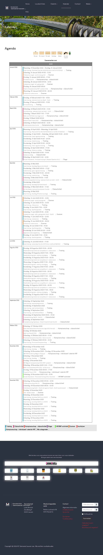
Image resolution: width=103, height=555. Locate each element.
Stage (50, 426)
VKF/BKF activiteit (62, 426)
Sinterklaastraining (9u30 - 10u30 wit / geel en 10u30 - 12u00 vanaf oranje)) (45, 388)
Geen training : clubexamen (31, 205)
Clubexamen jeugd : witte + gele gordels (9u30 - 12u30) (39, 214)
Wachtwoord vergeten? (90, 527)
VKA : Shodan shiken (29, 392)
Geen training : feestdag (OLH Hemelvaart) (35, 184)
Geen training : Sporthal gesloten (32, 209)
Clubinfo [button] (54, 4)
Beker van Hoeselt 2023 (30, 333)
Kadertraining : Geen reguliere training (34, 136)
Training (9, 426)
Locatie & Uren (40, 4)
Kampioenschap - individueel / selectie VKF (20, 429)
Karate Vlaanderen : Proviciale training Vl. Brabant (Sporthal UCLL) (42, 159)
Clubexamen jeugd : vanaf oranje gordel (34, 75)
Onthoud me (88, 514)
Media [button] (88, 4)
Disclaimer (66, 516)
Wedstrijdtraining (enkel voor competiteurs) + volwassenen (40, 250)
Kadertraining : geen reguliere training (34, 170)
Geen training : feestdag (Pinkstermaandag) (36, 194)
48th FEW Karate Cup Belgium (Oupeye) (34, 353)
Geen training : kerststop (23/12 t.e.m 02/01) (36, 397)
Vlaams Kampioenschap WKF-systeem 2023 (36, 89)
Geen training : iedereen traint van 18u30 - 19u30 (37, 100)
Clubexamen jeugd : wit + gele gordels (34, 84)
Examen (72, 426)
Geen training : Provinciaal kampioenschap (35, 342)
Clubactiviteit (19, 426)
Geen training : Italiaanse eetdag (33, 150)
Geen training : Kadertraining (32, 141)
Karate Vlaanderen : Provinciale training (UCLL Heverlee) (39, 376)
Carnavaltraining (28, 104)
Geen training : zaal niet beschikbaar (34, 308)
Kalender (66, 4)
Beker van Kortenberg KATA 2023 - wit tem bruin (37, 367)
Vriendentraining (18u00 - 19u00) (33, 317)
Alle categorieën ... (43, 429)
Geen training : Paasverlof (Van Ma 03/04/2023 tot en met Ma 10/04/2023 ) (44, 132)
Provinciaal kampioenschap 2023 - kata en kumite (37, 338)
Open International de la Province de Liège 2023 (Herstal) (39, 328)
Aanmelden (87, 518)
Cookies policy (67, 519)
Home (27, 4)
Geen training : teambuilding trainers (34, 303)
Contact (77, 4)
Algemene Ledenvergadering (32, 233)
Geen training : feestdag (30, 349)
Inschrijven (81, 426)
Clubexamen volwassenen (31, 93)
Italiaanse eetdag (28, 155)
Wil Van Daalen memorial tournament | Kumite (36, 189)
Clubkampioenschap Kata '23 (31, 383)
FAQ (27, 12)
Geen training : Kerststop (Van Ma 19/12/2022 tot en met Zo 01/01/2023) (43, 70)
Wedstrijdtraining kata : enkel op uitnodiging (36, 255)
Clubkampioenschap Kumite (31, 125)
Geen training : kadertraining (31, 175)
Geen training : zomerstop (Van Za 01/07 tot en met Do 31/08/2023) (42, 244)
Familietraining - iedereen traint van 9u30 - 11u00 (37, 111)
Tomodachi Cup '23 (29, 79)
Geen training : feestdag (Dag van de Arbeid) (36, 166)
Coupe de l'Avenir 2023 (30, 372)
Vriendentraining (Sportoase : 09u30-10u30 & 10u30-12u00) (40, 322)
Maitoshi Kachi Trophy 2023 (31, 120)
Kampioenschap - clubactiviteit (35, 426)
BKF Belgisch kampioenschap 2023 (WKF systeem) (37, 363)
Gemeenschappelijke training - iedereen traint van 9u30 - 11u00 (41, 180)
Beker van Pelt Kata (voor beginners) (34, 116)
